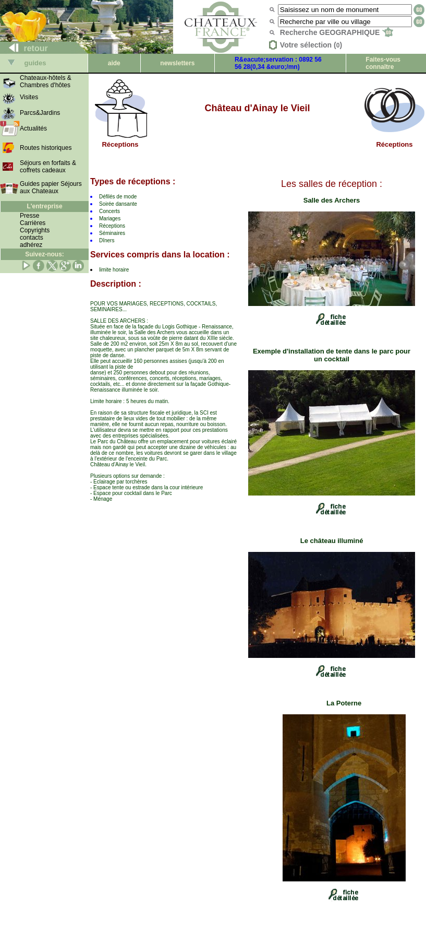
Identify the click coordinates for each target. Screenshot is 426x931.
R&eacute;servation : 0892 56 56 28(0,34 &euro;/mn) (278, 63)
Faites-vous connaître (383, 63)
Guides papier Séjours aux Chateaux (51, 187)
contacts (31, 237)
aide (114, 63)
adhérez (31, 245)
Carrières (32, 223)
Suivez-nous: (44, 254)
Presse (29, 215)
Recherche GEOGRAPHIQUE (336, 32)
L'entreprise (44, 206)
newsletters (177, 63)
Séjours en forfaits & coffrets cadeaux (48, 166)
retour (24, 48)
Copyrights (35, 230)
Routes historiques (45, 147)
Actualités (33, 128)
